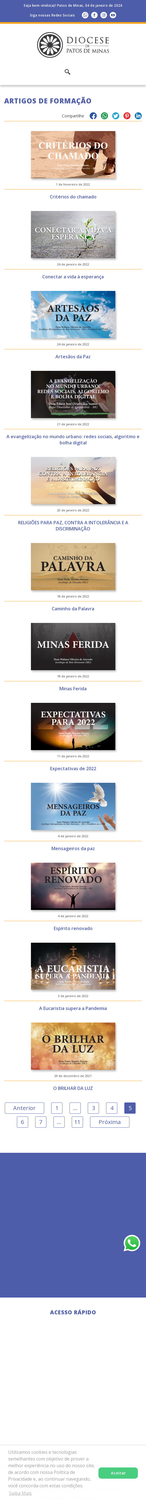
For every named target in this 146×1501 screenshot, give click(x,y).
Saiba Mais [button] (20, 1493)
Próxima (110, 1122)
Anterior (24, 1108)
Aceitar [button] (118, 1473)
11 (77, 1122)
